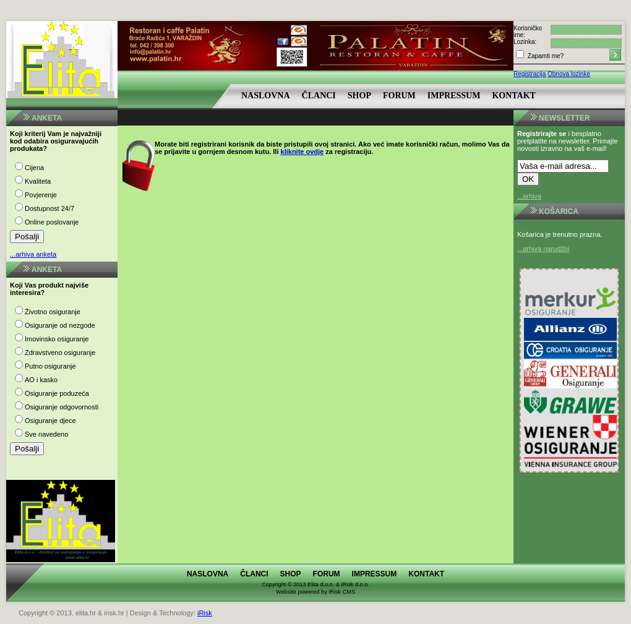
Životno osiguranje (52, 311)
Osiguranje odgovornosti (61, 407)
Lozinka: (524, 41)
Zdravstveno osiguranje (60, 352)
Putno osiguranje (50, 366)
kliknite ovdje (302, 151)
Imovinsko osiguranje (56, 339)
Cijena (34, 167)
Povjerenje (41, 195)
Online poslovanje (52, 222)
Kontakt (514, 95)
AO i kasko (41, 379)
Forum (399, 95)
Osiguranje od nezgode (60, 325)
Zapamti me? (545, 56)
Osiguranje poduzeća (57, 393)
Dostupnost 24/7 (49, 208)
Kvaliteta (38, 181)
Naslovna (265, 95)
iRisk (204, 613)
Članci (319, 95)
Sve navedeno (46, 434)
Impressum (454, 95)
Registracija (529, 74)
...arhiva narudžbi (543, 248)
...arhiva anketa (33, 254)
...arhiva (529, 196)
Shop (359, 95)
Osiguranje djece (50, 420)
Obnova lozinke (568, 74)
